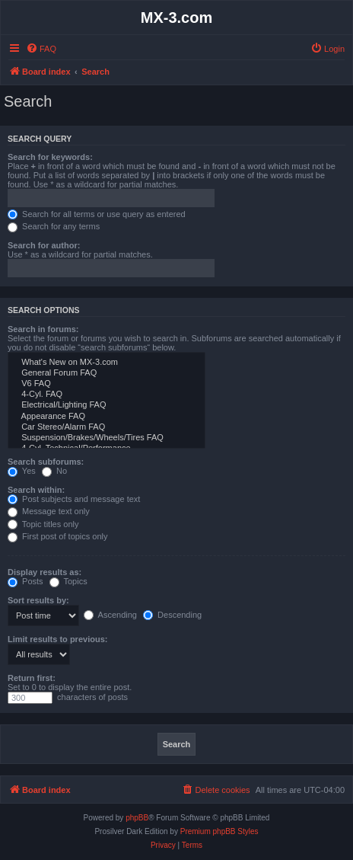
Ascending (110, 614)
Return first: (32, 678)
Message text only (49, 511)
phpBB (137, 818)
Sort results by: (38, 600)
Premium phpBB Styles (219, 831)
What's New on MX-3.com (106, 362)
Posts (25, 581)
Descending (172, 614)
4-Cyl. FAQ (106, 394)
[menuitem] (41, 49)
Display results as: (44, 572)
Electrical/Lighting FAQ (106, 405)
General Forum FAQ (106, 373)
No (54, 470)
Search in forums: (43, 329)
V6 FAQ (106, 384)
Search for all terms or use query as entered (97, 214)
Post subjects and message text (74, 499)
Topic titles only (43, 524)
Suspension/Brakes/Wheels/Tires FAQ (106, 438)
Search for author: (44, 245)
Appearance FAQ (106, 416)
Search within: (36, 489)
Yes (22, 470)
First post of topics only (58, 536)
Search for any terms (54, 226)
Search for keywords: (50, 156)
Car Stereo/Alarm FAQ (106, 427)
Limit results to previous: (57, 639)
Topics (68, 581)
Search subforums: (46, 461)
